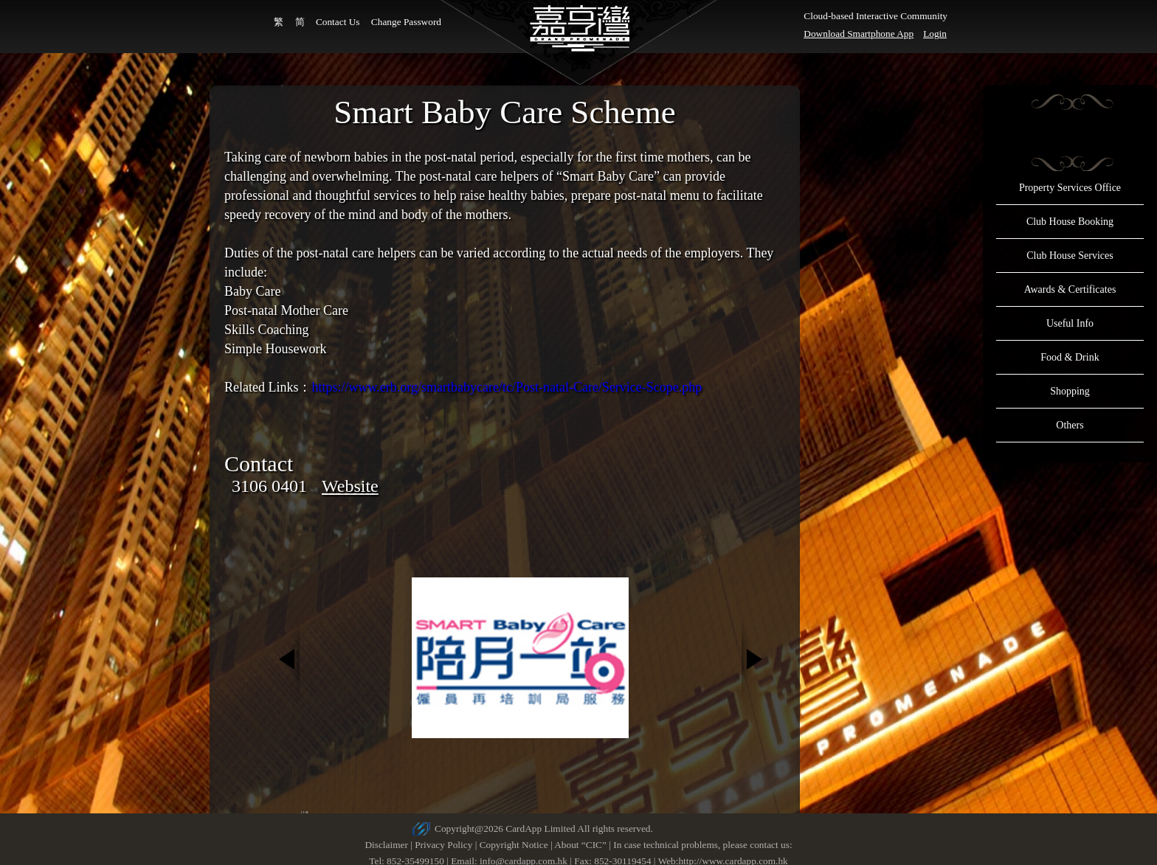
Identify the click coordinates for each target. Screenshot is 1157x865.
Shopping (1070, 391)
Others (1069, 425)
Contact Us (338, 21)
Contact (258, 463)
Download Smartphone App (858, 33)
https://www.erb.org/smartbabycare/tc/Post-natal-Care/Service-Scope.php (506, 387)
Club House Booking (1069, 221)
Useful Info (1070, 323)
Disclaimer (386, 844)
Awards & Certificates (1070, 289)
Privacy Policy (443, 844)
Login (935, 33)
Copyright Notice (514, 844)
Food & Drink (1069, 357)
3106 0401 (269, 486)
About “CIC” (580, 844)
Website (350, 486)
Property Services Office (1070, 187)
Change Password (406, 21)
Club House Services (1069, 255)
